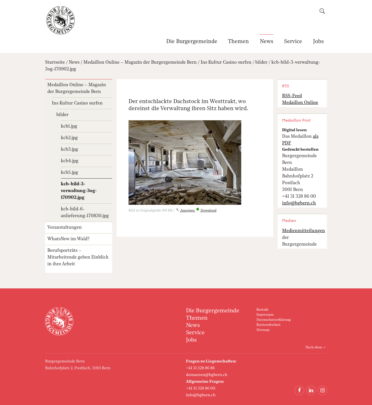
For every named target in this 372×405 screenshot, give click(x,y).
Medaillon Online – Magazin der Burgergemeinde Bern (140, 62)
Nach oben (313, 347)
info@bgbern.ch (201, 395)
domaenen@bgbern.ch (206, 375)
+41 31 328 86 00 (200, 388)
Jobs (318, 41)
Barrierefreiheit (268, 325)
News (266, 41)
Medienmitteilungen (303, 231)
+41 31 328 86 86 (200, 368)
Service (293, 41)
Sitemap (262, 330)
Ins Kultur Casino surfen (226, 62)
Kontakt (262, 309)
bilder (261, 62)
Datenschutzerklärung (273, 320)
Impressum (265, 315)
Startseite (55, 62)
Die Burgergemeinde (191, 41)
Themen (238, 41)
